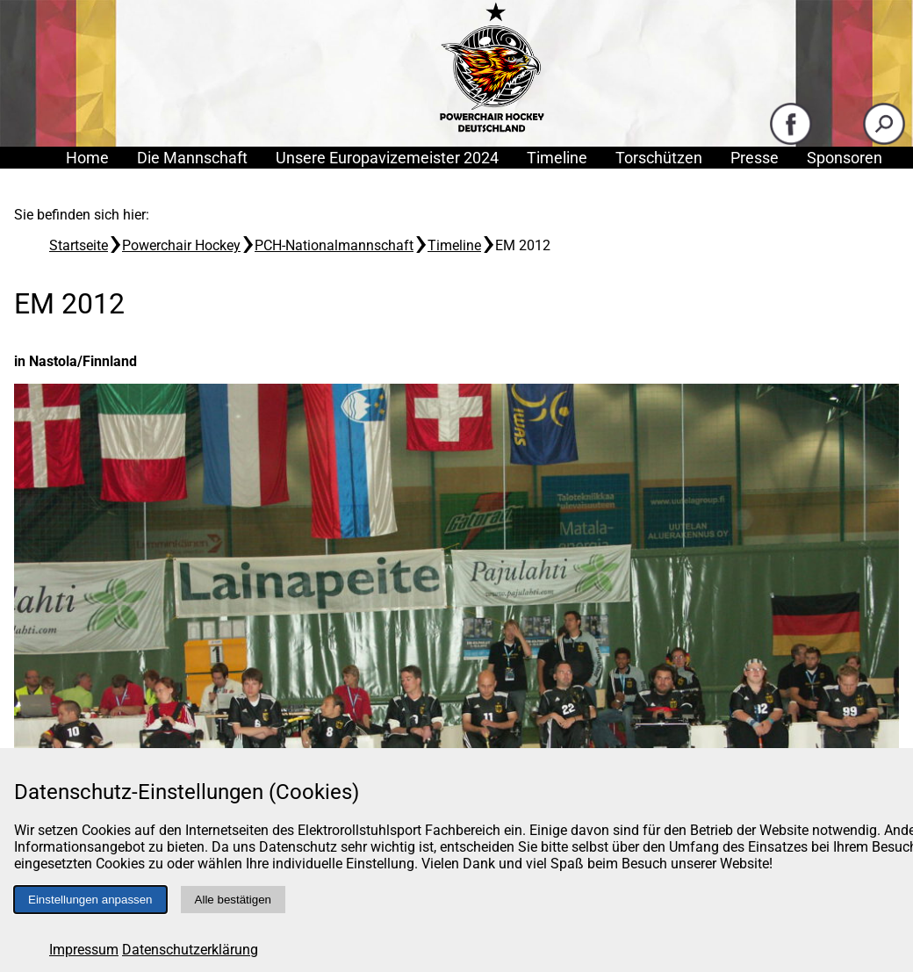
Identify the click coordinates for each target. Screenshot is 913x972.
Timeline (557, 157)
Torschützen (658, 157)
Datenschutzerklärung (190, 949)
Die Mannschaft (192, 157)
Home (87, 157)
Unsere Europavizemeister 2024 (387, 157)
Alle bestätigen (233, 899)
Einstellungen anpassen (90, 899)
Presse (754, 157)
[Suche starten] (884, 141)
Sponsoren (844, 157)
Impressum (84, 949)
